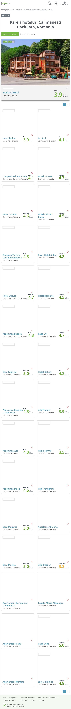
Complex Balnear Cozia (15, 176)
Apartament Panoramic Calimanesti (15, 604)
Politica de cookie (9, 700)
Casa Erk (42, 333)
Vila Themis (44, 409)
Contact (42, 700)
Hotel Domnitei (46, 295)
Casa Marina (9, 564)
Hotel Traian (9, 138)
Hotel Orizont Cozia (45, 215)
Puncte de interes (27, 34)
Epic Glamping (45, 681)
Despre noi (13, 698)
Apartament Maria (48, 526)
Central (42, 138)
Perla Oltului (11, 92)
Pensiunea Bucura (12, 333)
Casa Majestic (10, 526)
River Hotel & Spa (47, 254)
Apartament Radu (12, 643)
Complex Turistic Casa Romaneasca (12, 256)
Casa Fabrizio (10, 371)
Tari (13, 10)
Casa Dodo (43, 643)
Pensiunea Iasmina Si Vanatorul (13, 411)
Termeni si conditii (28, 698)
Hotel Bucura (9, 295)
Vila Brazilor (44, 564)
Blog (33, 700)
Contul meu (23, 700)
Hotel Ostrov (45, 371)
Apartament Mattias (13, 681)
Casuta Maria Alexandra (50, 602)
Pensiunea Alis (10, 450)
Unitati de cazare (10, 34)
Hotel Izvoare (45, 176)
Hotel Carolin (9, 214)
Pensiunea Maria (11, 488)
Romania (19, 10)
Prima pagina (5, 10)
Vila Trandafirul (46, 488)
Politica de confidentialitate (48, 698)
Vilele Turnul (44, 450)
